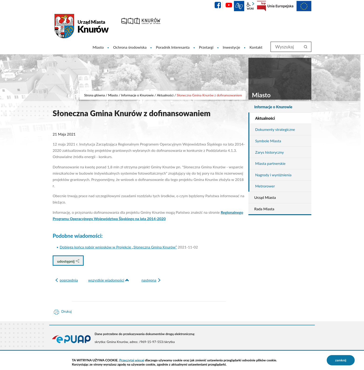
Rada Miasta (264, 209)
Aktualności (165, 95)
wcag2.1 (250, 6)
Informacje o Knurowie (137, 95)
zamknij (340, 360)
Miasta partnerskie (270, 163)
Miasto (113, 95)
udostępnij (68, 261)
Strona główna (94, 95)
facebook (218, 5)
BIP (261, 6)
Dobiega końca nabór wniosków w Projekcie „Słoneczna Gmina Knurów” (118, 247)
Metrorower (265, 186)
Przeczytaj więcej (131, 360)
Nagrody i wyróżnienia (273, 175)
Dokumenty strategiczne (275, 129)
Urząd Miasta (265, 197)
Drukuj (66, 311)
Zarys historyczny (269, 152)
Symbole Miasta (268, 141)
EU (289, 6)
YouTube (229, 5)
